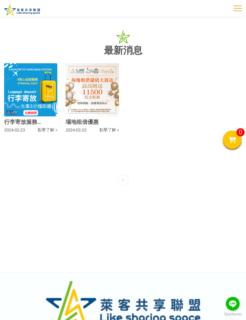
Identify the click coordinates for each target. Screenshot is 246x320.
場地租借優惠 (82, 122)
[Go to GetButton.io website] (233, 314)
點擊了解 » (47, 129)
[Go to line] (233, 304)
